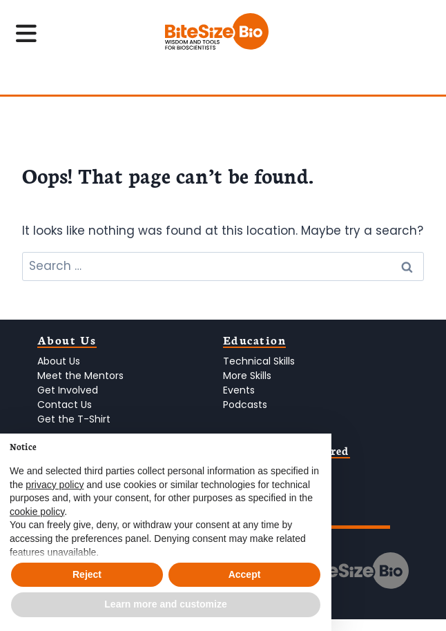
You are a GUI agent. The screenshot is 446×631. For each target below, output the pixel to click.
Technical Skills (259, 361)
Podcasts (245, 404)
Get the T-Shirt (73, 419)
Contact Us (64, 404)
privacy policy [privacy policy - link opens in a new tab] (55, 484)
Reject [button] (86, 574)
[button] (313, 456)
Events (239, 390)
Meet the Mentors (80, 375)
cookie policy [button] (37, 511)
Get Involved (67, 390)
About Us (58, 361)
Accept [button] (245, 574)
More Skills (247, 375)
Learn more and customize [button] (165, 604)
